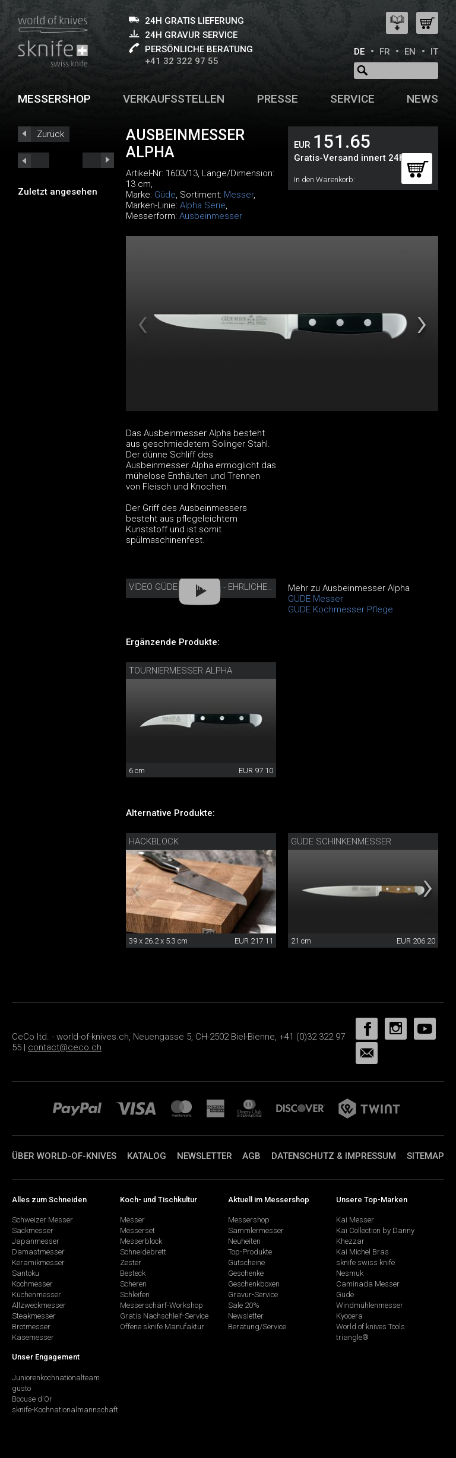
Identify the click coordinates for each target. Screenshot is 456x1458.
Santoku (25, 1273)
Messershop (54, 99)
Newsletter (204, 1156)
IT (434, 51)
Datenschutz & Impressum (333, 1156)
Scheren (133, 1283)
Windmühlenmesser (369, 1305)
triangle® (352, 1337)
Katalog (146, 1156)
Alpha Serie (203, 205)
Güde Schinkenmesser (341, 841)
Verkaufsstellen (173, 99)
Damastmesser (38, 1251)
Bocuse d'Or (32, 1399)
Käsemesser (33, 1337)
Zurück (50, 134)
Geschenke (246, 1273)
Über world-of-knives (64, 1156)
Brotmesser (31, 1326)
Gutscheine (246, 1262)
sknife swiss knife (365, 1262)
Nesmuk (349, 1273)
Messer (239, 194)
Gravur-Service (253, 1294)
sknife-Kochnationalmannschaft (65, 1409)
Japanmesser (35, 1241)
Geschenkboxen (254, 1283)
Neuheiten (244, 1241)
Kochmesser (32, 1283)
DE (359, 51)
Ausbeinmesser (210, 216)
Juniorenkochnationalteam (56, 1377)
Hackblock (154, 841)
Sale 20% (243, 1305)
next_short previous (33, 160)
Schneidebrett (143, 1251)
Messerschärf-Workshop (161, 1305)
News (422, 99)
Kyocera (349, 1315)
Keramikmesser (38, 1262)
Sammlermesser (256, 1230)
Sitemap (425, 1156)
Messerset (137, 1230)
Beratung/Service (257, 1326)
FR (384, 51)
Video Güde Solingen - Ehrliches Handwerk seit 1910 (246, 587)
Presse (277, 99)
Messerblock (141, 1241)
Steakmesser (34, 1315)
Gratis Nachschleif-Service (164, 1315)
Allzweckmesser (39, 1305)
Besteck (132, 1273)
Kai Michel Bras (362, 1251)
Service (352, 99)
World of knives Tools (370, 1326)
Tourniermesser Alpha (180, 670)
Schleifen (135, 1294)
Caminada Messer (368, 1283)
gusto (21, 1388)
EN (410, 51)
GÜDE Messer (315, 598)
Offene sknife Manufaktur (162, 1326)
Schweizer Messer (42, 1219)
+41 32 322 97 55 (181, 61)
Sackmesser (32, 1230)
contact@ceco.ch (65, 1047)
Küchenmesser (36, 1294)
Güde (165, 194)
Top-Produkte (250, 1251)
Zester (130, 1262)
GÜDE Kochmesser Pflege (340, 609)
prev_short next (98, 160)
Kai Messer (355, 1219)
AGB (251, 1156)
